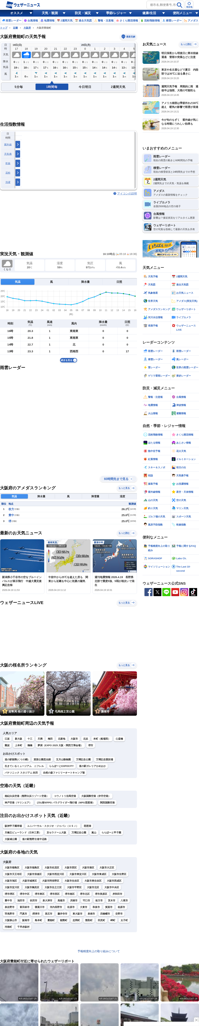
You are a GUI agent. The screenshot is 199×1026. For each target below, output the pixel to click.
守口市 (86, 900)
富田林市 (25, 907)
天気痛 (8, 154)
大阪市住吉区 (72, 880)
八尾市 (124, 900)
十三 (29, 738)
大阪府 (27, 27)
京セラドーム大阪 (56, 832)
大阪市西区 (71, 867)
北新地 (61, 738)
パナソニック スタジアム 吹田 (21, 772)
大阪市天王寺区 (13, 874)
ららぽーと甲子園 (111, 832)
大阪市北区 (93, 887)
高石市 (48, 913)
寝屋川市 (40, 907)
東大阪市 (77, 913)
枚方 (11, 509)
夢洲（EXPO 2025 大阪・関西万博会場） (60, 745)
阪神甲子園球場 (13, 826)
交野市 (119, 913)
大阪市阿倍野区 (50, 880)
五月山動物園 (63, 759)
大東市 (83, 907)
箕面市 (108, 907)
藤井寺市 (62, 913)
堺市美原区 (101, 894)
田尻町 (101, 920)
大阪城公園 (11, 839)
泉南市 (91, 913)
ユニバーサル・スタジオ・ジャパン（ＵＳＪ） (52, 826)
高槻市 (61, 900)
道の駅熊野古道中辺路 (34, 839)
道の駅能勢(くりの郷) (16, 759)
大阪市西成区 (114, 880)
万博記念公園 (83, 759)
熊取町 (89, 920)
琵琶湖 (87, 826)
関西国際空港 (107, 802)
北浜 (85, 738)
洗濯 (8, 182)
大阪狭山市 (11, 920)
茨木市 (111, 900)
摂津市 (36, 913)
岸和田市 (117, 894)
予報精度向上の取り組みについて (98, 951)
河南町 (8, 926)
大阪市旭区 (11, 880)
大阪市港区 (88, 867)
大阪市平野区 (74, 887)
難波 (7, 745)
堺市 (90, 745)
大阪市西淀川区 (55, 874)
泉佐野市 (9, 907)
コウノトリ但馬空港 (65, 796)
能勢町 (63, 920)
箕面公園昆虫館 (42, 759)
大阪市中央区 (111, 887)
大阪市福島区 (32, 867)
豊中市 (8, 900)
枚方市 (99, 900)
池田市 (21, 900)
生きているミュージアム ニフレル (24, 766)
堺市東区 (40, 894)
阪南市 (26, 920)
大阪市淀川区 (12, 887)
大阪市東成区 (99, 874)
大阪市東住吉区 (93, 880)
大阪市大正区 (107, 867)
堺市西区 (55, 894)
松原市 (71, 907)
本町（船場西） (101, 738)
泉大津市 (47, 900)
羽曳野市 (9, 913)
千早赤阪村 (23, 926)
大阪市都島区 (12, 867)
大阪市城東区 (29, 880)
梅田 (50, 738)
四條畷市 (105, 913)
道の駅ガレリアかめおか (92, 766)
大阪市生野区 (119, 874)
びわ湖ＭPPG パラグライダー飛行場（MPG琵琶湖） (66, 802)
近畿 (15, 27)
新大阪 (18, 738)
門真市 (23, 913)
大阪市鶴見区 (32, 887)
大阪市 (74, 738)
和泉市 (96, 907)
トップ (3, 27)
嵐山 (93, 832)
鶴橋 (29, 745)
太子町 (124, 920)
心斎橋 (119, 738)
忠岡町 (76, 920)
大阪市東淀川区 (78, 874)
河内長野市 (56, 907)
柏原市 (121, 907)
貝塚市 (73, 900)
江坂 (7, 738)
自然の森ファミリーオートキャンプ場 (64, 772)
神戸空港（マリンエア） (18, 802)
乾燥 (8, 163)
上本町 (18, 745)
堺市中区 (25, 894)
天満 (40, 738)
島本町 (38, 920)
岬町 (112, 920)
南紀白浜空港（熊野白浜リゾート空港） (27, 796)
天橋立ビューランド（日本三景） (23, 832)
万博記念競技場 (104, 759)
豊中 (11, 515)
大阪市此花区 (52, 867)
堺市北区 (85, 894)
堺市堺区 (9, 894)
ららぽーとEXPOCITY (61, 766)
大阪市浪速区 (34, 874)
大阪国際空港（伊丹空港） (96, 796)
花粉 (8, 173)
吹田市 (33, 900)
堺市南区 (70, 894)
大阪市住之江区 (53, 887)
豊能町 (51, 920)
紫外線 (8, 144)
